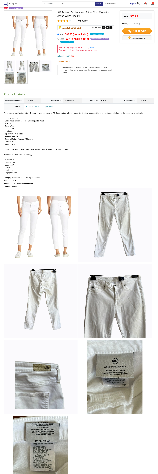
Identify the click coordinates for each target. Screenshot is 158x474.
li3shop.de (13, 4)
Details (91, 47)
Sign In (133, 4)
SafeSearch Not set (110, 3)
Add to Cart (137, 31)
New (81, 34)
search (98, 4)
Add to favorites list (137, 37)
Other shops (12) (66, 56)
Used (84, 40)
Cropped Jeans (47, 106)
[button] (152, 3)
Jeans (36, 106)
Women (28, 106)
